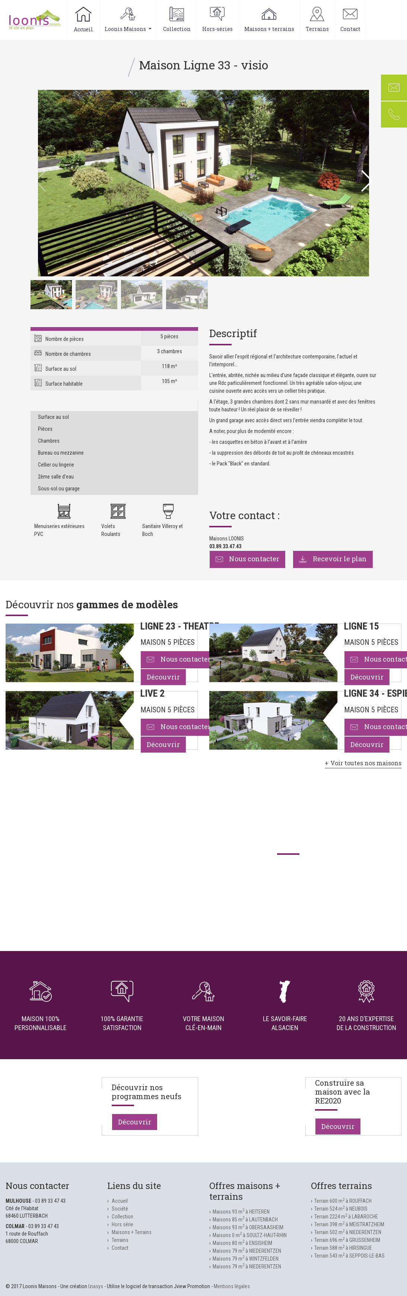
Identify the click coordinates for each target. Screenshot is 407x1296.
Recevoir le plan (333, 558)
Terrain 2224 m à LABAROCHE (346, 1217)
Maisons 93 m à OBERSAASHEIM (248, 1227)
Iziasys (95, 1286)
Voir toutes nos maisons (365, 763)
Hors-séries (217, 19)
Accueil (83, 20)
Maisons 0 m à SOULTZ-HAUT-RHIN (250, 1235)
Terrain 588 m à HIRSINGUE (343, 1248)
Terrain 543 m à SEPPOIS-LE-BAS (349, 1256)
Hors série (122, 1224)
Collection (177, 19)
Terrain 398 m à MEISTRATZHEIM (349, 1224)
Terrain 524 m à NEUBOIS (341, 1209)
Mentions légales (232, 1286)
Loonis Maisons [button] (128, 19)
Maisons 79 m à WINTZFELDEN (246, 1259)
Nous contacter (248, 558)
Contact (350, 19)
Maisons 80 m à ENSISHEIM (242, 1243)
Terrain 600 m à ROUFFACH (343, 1201)
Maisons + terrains (269, 19)
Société (120, 1209)
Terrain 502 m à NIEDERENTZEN (347, 1232)
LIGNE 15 (361, 626)
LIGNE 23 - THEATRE (179, 626)
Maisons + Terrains (132, 1232)
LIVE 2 (152, 693)
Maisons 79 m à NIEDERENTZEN (247, 1251)
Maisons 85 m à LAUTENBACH (245, 1220)
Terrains (317, 19)
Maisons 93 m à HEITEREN (241, 1212)
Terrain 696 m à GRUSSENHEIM (347, 1240)
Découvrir (163, 676)
